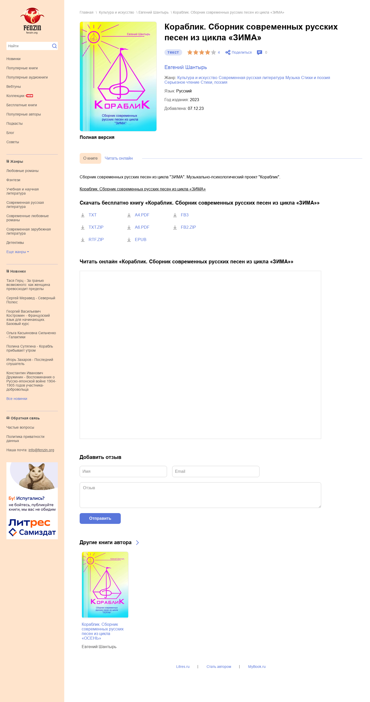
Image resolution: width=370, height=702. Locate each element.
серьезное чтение (181, 82)
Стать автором (219, 667)
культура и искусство (116, 12)
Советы (12, 142)
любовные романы (22, 171)
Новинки (13, 59)
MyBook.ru (257, 667)
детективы (15, 243)
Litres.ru (183, 667)
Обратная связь (25, 418)
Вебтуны (13, 86)
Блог (10, 133)
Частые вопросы (20, 427)
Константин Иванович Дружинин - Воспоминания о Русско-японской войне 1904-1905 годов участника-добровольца (31, 381)
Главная (87, 12)
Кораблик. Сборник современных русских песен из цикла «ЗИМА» (143, 189)
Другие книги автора (106, 542)
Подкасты (14, 123)
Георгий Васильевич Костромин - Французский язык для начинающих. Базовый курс (28, 317)
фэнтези (13, 180)
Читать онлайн (119, 158)
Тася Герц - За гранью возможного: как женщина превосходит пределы (28, 284)
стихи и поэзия (315, 77)
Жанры (16, 161)
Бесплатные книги (21, 105)
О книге (90, 158)
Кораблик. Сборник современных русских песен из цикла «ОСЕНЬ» (103, 631)
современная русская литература (25, 204)
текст (173, 52)
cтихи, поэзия (214, 82)
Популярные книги (22, 68)
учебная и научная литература (22, 191)
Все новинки (16, 399)
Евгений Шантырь (153, 12)
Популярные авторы (23, 114)
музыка (292, 77)
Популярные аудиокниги (27, 77)
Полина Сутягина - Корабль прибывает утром (29, 348)
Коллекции (15, 96)
